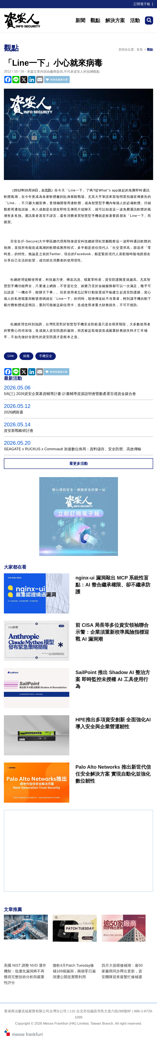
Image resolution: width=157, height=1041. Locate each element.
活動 (135, 20)
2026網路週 (13, 412)
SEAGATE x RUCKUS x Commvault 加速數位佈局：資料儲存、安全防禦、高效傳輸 (72, 449)
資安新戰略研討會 (18, 431)
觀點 (95, 20)
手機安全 (45, 356)
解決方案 (115, 20)
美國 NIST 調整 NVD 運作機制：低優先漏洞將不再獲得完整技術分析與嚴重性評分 (25, 974)
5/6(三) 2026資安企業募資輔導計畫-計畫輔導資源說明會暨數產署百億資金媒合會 (70, 394)
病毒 (26, 356)
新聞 (80, 20)
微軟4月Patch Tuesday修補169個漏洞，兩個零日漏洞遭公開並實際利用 (74, 971)
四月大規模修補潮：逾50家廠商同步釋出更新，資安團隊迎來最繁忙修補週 (122, 971)
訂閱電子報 (142, 4)
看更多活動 (78, 464)
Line (11, 356)
